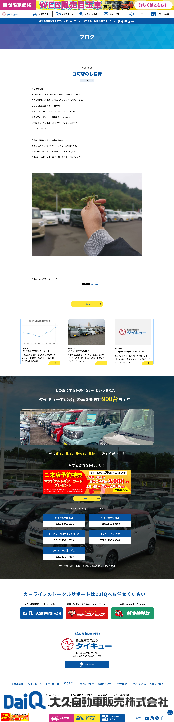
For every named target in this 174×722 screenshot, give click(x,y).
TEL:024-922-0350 (110, 530)
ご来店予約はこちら (87, 505)
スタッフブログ (87, 80)
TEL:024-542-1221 (64, 530)
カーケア (136, 14)
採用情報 (124, 704)
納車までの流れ (88, 14)
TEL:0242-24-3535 (64, 563)
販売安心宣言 (87, 693)
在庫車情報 (40, 14)
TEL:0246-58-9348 (110, 547)
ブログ (113, 704)
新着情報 (102, 704)
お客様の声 (121, 693)
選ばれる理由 (112, 14)
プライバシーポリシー (56, 704)
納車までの (69, 693)
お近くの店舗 (160, 14)
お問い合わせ (89, 673)
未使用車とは (64, 14)
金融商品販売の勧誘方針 (82, 704)
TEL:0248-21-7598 (64, 547)
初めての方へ (35, 693)
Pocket (94, 284)
